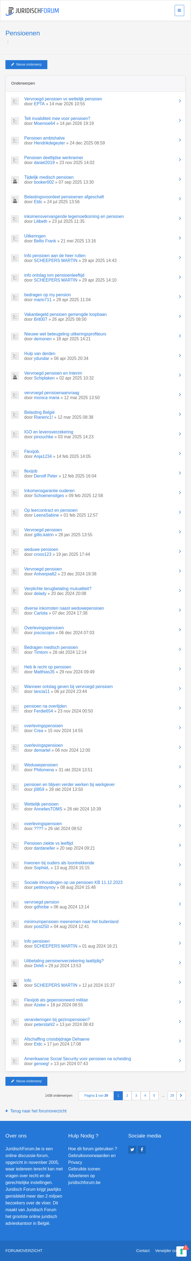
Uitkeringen (35, 236)
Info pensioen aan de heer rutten (54, 255)
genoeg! (41, 1063)
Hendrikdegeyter (49, 143)
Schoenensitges (49, 495)
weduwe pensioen (41, 549)
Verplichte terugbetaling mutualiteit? (57, 588)
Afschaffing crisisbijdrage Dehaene (57, 1039)
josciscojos (44, 632)
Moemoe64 (44, 123)
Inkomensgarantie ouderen (49, 490)
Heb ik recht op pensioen (47, 667)
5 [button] (154, 1095)
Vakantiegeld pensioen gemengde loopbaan (65, 314)
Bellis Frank (45, 241)
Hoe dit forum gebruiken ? (92, 1148)
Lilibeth (40, 221)
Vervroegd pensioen (43, 530)
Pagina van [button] (96, 1095)
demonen (43, 339)
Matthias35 (44, 672)
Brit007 (40, 319)
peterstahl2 (44, 1024)
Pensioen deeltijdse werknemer (53, 157)
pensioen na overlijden (45, 706)
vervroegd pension (41, 902)
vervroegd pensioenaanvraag (51, 392)
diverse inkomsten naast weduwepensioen (64, 608)
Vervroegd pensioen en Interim (53, 373)
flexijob (31, 471)
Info (27, 980)
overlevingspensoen (43, 823)
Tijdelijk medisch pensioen (48, 177)
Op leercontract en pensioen (51, 510)
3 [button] (136, 1095)
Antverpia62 (45, 574)
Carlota (41, 613)
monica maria (47, 397)
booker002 (44, 182)
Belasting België (39, 412)
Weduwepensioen (41, 765)
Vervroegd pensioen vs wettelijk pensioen (63, 99)
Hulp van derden (39, 353)
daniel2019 (44, 162)
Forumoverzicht (23, 1250)
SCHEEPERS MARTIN (56, 260)
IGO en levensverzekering (48, 432)
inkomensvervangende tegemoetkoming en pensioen (74, 216)
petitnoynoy (45, 887)
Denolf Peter (46, 476)
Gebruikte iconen (84, 1169)
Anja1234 (43, 456)
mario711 (43, 299)
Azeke (40, 1005)
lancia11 (42, 691)
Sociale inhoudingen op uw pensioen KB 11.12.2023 (73, 882)
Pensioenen (22, 33)
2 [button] (127, 1095)
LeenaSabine (46, 515)
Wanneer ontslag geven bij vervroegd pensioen (68, 686)
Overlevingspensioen (44, 627)
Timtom (41, 652)
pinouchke (43, 436)
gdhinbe (41, 907)
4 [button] (145, 1095)
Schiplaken (44, 378)
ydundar (41, 358)
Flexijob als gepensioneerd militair (56, 1000)
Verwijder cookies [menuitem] (170, 1250)
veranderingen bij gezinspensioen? (57, 1019)
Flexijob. (32, 451)
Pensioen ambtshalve (44, 138)
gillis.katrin (44, 534)
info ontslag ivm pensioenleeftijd (54, 275)
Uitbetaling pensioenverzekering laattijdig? (64, 960)
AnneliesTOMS (48, 809)
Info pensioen (37, 941)
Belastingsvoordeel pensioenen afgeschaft (64, 197)
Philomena (44, 769)
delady (40, 593)
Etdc (38, 201)
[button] (181, 1095)
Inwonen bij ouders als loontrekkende (59, 863)
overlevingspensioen (43, 725)
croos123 (42, 554)
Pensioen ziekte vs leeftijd (48, 843)
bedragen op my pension (47, 294)
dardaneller (44, 848)
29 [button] (172, 1095)
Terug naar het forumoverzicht (38, 1111)
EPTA (39, 103)
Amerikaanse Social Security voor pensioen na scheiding (77, 1058)
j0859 (39, 789)
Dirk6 (39, 965)
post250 (41, 926)
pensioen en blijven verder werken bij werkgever (69, 784)
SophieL (42, 867)
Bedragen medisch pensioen (51, 647)
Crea (38, 730)
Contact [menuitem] (143, 1250)
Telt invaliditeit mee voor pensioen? (57, 118)
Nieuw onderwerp (26, 64)
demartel (42, 750)
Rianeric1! (43, 417)
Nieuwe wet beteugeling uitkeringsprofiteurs (65, 334)
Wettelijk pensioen (41, 804)
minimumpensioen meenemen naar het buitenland (71, 921)
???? (39, 828)
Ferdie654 (43, 711)
